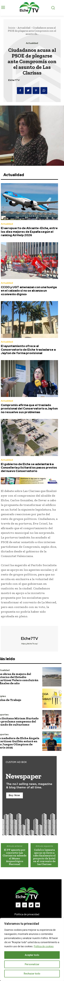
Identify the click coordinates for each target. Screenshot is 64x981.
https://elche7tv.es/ (29, 643)
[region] (32, 949)
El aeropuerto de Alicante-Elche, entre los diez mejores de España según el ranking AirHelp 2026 (29, 231)
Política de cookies (44, 946)
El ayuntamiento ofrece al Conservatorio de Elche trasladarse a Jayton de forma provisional (28, 349)
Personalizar (32, 964)
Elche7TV (14, 80)
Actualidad (23, 27)
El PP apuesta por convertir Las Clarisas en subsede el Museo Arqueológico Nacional (14, 857)
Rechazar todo (32, 973)
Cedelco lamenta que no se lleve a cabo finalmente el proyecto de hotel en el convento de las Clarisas (44, 857)
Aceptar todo (32, 955)
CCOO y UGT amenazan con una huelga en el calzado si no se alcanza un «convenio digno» (29, 290)
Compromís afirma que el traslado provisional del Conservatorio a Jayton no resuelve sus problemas (29, 408)
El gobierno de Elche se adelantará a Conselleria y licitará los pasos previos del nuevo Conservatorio (29, 467)
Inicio (11, 27)
